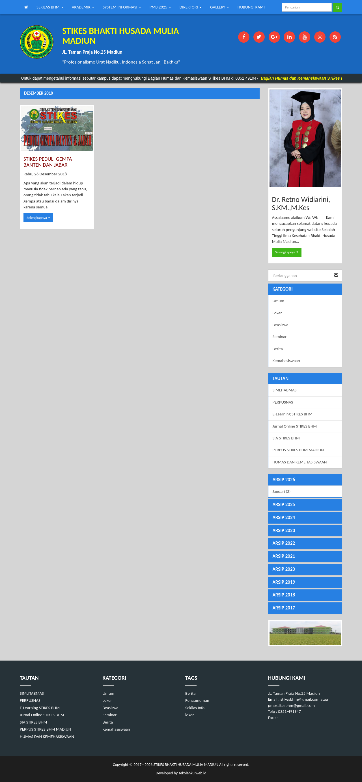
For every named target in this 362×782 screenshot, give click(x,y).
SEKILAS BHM (49, 7)
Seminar (280, 336)
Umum (278, 300)
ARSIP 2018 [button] (284, 595)
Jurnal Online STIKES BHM (295, 426)
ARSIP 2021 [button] (284, 556)
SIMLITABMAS (285, 390)
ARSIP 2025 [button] (284, 504)
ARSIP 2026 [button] (284, 480)
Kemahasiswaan (286, 360)
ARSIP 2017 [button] (284, 608)
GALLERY (219, 7)
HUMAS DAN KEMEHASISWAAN (300, 462)
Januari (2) (282, 491)
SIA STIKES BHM (286, 438)
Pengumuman (197, 700)
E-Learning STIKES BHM (293, 414)
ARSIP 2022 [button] (284, 543)
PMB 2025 (160, 7)
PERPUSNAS (283, 402)
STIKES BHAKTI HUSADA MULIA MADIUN (185, 764)
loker (189, 714)
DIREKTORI (191, 7)
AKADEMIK (83, 7)
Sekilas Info (194, 707)
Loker (277, 312)
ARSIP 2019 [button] (284, 582)
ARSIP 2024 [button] (284, 517)
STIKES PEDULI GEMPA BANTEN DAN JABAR (47, 162)
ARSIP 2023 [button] (284, 530)
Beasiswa (280, 324)
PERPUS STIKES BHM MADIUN (298, 449)
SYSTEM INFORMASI (122, 7)
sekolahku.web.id (192, 773)
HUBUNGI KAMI (251, 7)
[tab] (305, 479)
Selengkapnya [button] (38, 217)
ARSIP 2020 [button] (284, 569)
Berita (278, 348)
